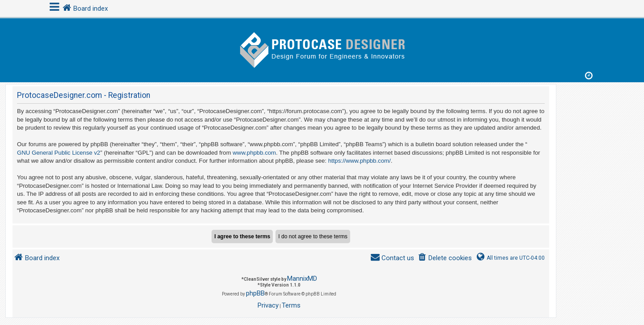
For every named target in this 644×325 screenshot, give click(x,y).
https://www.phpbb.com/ (359, 160)
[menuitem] (444, 258)
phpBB (255, 293)
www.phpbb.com (254, 152)
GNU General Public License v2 (58, 152)
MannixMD (302, 278)
